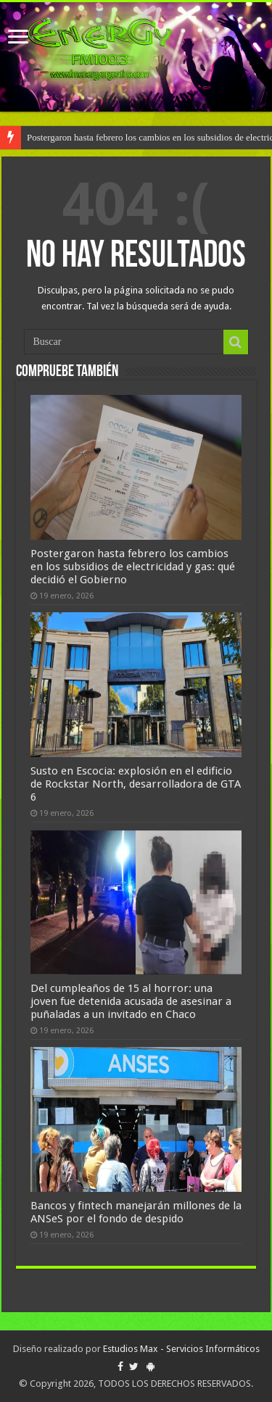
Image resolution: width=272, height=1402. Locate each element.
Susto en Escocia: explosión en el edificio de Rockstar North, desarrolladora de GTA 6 (135, 784)
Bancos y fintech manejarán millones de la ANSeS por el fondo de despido (136, 1212)
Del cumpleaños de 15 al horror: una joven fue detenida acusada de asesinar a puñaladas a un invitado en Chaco (130, 1001)
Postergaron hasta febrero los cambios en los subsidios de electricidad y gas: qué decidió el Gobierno (132, 566)
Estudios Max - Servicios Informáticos (181, 1348)
